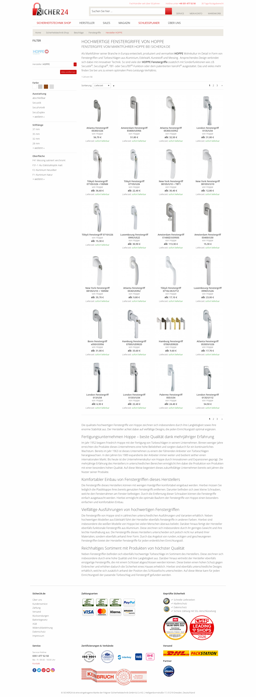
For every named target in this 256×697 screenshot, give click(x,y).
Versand (36, 611)
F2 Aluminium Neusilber (44, 170)
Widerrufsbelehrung (42, 627)
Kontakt (36, 663)
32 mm (36, 138)
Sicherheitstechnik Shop (54, 23)
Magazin (124, 23)
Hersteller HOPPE (114, 32)
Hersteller (87, 23)
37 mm (36, 129)
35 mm (36, 134)
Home (38, 32)
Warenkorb (214, 11)
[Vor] (221, 85)
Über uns (174, 23)
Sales (106, 23)
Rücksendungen (40, 615)
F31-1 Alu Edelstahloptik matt (47, 165)
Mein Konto (195, 11)
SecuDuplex (38, 112)
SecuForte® (38, 107)
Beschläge (79, 32)
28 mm (36, 143)
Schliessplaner (149, 23)
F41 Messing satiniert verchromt (48, 160)
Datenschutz (38, 631)
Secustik (36, 102)
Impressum (38, 635)
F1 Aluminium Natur (42, 174)
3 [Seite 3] (217, 85)
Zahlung (36, 607)
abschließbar (38, 98)
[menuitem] (40, 32)
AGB (34, 623)
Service (180, 11)
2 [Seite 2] (213, 85)
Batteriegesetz (39, 619)
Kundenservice (40, 603)
